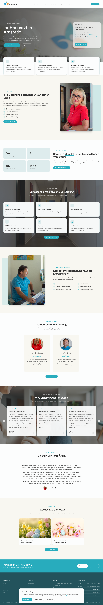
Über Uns (37, 4)
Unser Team (51, 376)
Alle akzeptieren (27, 599)
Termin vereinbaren (61, 167)
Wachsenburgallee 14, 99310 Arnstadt (63, 583)
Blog (61, 4)
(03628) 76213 (58, 585)
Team (4, 585)
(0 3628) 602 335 (92, 36)
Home (30, 4)
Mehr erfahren (50, 599)
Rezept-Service (68, 4)
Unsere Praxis (10, 121)
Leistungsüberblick (11, 45)
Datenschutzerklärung (71, 595)
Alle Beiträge (51, 549)
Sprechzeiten (54, 4)
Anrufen (95, 4)
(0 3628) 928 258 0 (92, 34)
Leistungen (45, 4)
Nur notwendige (38, 599)
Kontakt (87, 4)
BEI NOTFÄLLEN (81, 44)
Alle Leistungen (51, 237)
